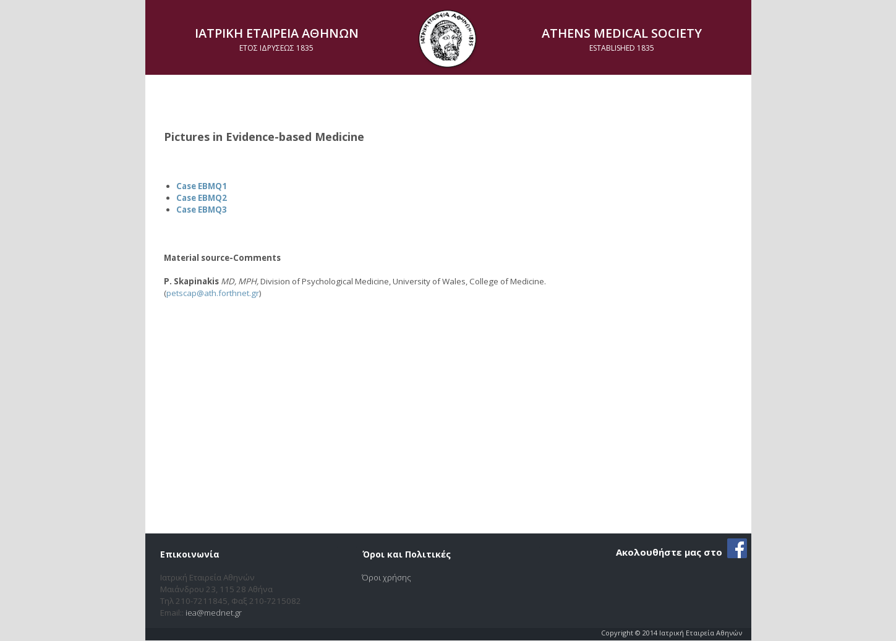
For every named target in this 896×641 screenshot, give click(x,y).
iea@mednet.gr (214, 612)
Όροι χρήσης (386, 577)
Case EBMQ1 (201, 186)
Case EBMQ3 (201, 209)
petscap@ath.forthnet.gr (212, 293)
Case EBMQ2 (201, 197)
